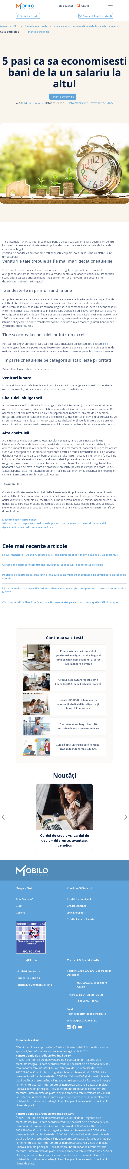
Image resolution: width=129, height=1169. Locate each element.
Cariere (20, 912)
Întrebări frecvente (28, 971)
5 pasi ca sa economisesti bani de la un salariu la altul (86, 26)
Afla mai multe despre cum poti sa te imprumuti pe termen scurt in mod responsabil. (54, 523)
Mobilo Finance (33, 103)
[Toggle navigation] (110, 5)
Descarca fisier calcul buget (19, 519)
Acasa (4, 26)
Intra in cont (65, 5)
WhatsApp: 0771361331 (82, 1020)
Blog (16, 26)
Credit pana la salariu (80, 919)
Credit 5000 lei (76, 905)
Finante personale (36, 26)
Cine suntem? (24, 899)
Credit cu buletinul (79, 899)
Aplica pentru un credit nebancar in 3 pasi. (28, 527)
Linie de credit (76, 912)
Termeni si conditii (28, 977)
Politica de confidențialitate (34, 984)
